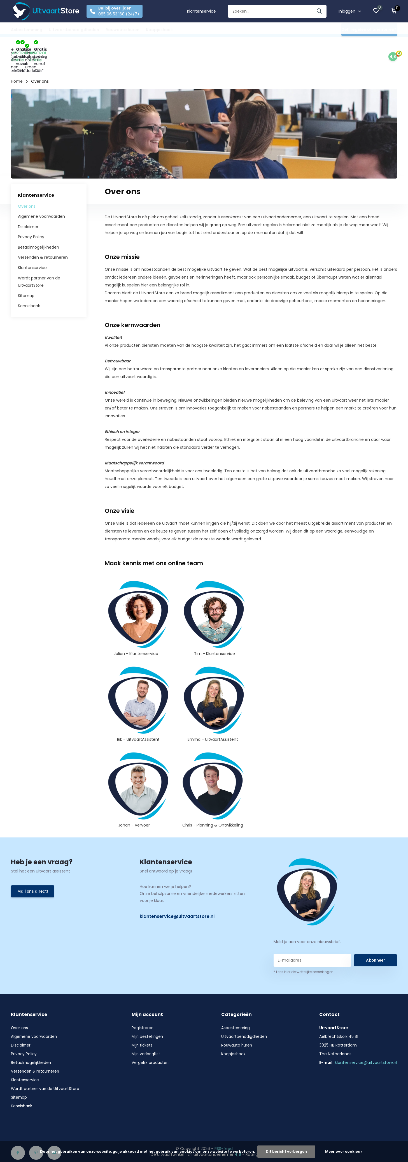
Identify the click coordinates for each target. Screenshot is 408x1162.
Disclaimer (28, 203)
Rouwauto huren (122, 30)
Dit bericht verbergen (286, 1151)
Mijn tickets (142, 1021)
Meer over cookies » (344, 1151)
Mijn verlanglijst (146, 1030)
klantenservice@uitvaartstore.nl (177, 892)
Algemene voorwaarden (41, 192)
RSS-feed (224, 1125)
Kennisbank (29, 282)
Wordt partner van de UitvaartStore (45, 1065)
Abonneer (375, 936)
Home (17, 57)
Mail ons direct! (33, 868)
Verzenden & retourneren (43, 233)
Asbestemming (26, 30)
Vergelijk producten (150, 1038)
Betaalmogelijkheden (38, 223)
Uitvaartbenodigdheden (74, 30)
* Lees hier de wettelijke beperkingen (304, 948)
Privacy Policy (31, 213)
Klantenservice (201, 11)
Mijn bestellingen (148, 1012)
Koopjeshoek (159, 30)
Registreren (143, 1004)
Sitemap (26, 272)
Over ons (27, 182)
